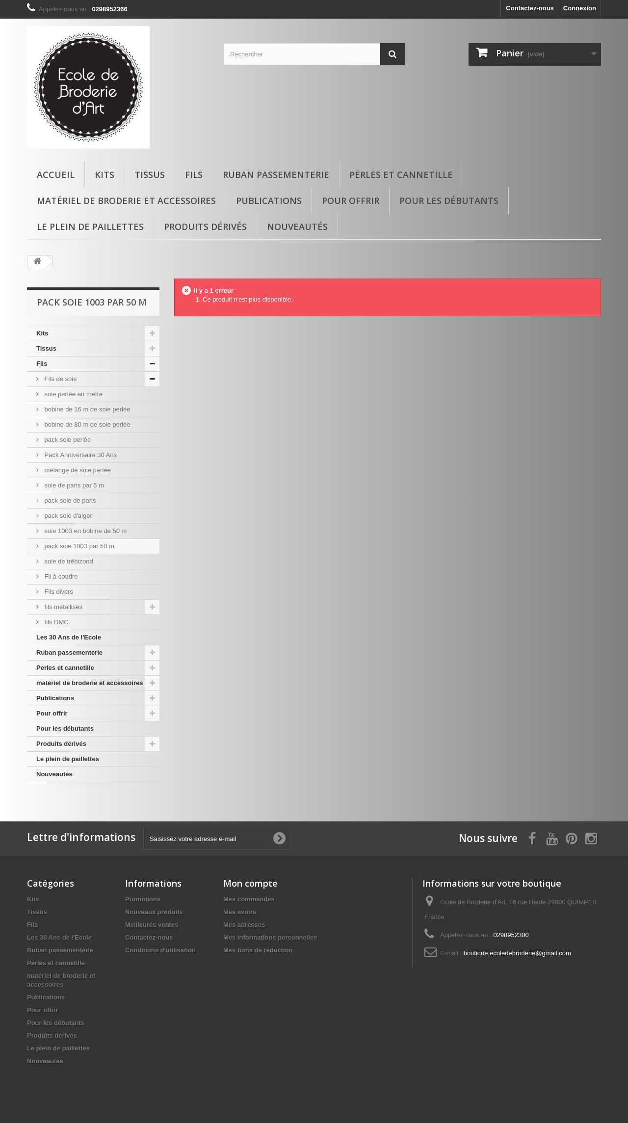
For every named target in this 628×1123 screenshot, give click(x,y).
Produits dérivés (205, 226)
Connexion (579, 8)
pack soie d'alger (67, 515)
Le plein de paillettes (90, 226)
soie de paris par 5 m (73, 485)
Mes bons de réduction (258, 950)
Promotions (142, 899)
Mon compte (250, 883)
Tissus (149, 174)
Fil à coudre (60, 576)
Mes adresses (244, 924)
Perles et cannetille (401, 174)
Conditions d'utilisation (160, 950)
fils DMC (56, 622)
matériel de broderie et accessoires (126, 200)
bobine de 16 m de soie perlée (87, 409)
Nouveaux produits (154, 912)
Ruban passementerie (276, 174)
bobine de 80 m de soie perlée (87, 424)
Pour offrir (350, 200)
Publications (269, 200)
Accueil (56, 174)
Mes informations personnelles (270, 937)
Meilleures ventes (151, 924)
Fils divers (58, 591)
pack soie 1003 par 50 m (78, 546)
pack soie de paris (69, 500)
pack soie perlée (67, 439)
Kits (104, 174)
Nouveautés (297, 226)
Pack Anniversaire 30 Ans (80, 455)
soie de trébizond (68, 561)
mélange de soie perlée (77, 470)
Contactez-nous (530, 8)
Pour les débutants (448, 200)
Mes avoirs (239, 912)
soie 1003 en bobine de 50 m (85, 531)
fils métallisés (62, 607)
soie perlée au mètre (73, 394)
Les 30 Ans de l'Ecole (68, 637)
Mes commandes (249, 899)
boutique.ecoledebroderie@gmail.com (517, 953)
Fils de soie (60, 379)
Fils (194, 174)
